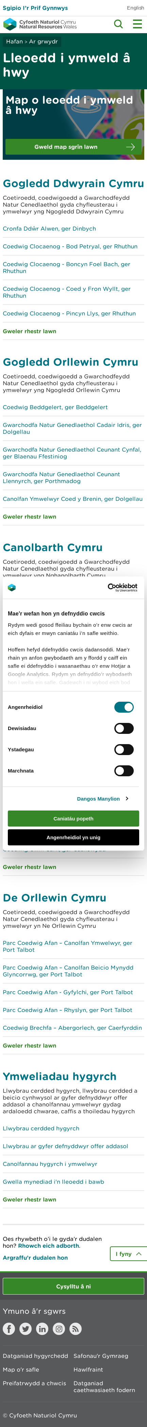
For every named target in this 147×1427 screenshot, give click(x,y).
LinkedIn (42, 1329)
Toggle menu (137, 24)
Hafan (14, 41)
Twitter (25, 1329)
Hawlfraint (88, 1369)
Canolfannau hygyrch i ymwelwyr (50, 1163)
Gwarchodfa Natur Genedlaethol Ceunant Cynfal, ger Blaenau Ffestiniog (72, 453)
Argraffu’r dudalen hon (35, 1257)
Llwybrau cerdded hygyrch (41, 1128)
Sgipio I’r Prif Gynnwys (35, 7)
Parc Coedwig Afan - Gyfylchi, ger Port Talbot (68, 992)
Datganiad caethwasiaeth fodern (104, 1386)
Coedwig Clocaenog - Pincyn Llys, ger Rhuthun (69, 313)
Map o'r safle (21, 1369)
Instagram (59, 1329)
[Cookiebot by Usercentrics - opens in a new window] (119, 588)
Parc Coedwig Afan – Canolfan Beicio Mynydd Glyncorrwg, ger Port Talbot (68, 971)
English (135, 7)
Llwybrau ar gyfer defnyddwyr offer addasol (65, 1146)
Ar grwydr (43, 41)
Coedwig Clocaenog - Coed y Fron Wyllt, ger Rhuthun (67, 292)
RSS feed (75, 1329)
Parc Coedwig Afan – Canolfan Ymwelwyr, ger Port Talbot (67, 946)
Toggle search (118, 24)
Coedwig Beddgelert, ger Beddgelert (55, 407)
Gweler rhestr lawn (29, 331)
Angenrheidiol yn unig (73, 837)
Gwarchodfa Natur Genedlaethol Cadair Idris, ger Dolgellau (72, 428)
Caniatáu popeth (73, 818)
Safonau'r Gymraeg (101, 1355)
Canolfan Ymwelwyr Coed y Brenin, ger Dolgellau (73, 498)
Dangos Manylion (98, 799)
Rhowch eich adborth (48, 1245)
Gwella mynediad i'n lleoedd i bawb (53, 1181)
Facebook (9, 1329)
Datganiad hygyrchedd (35, 1355)
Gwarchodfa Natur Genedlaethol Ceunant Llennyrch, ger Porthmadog (61, 477)
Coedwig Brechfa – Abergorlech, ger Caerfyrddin (72, 1027)
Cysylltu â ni (73, 1286)
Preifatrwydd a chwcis (34, 1383)
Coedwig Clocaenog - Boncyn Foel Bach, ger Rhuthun (66, 267)
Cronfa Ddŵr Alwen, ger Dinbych (49, 228)
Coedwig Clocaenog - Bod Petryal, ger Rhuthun (70, 246)
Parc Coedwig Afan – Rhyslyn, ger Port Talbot (67, 1010)
